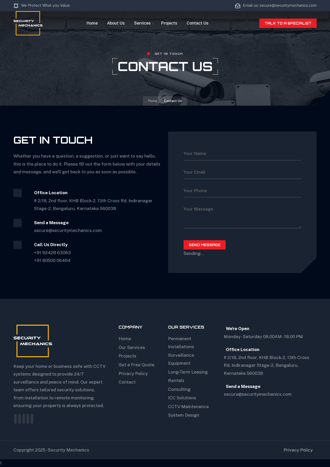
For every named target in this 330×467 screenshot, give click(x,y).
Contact (127, 382)
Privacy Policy (133, 373)
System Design (183, 415)
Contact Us (198, 23)
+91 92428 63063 (52, 252)
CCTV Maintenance (188, 406)
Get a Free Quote (136, 364)
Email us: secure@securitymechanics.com (276, 5)
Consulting (179, 389)
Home (92, 23)
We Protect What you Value (41, 5)
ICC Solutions (182, 397)
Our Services (132, 347)
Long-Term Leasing (188, 372)
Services (142, 23)
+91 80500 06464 (52, 260)
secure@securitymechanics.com (258, 394)
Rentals (176, 380)
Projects (169, 23)
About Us (116, 23)
